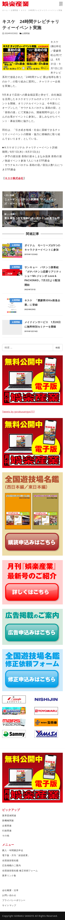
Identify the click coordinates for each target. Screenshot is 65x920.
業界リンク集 (9, 875)
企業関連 (26, 33)
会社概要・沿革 (10, 890)
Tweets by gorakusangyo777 (18, 411)
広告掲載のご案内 (11, 865)
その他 (5, 835)
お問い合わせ (9, 895)
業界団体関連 (9, 815)
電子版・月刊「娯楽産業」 (16, 855)
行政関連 (6, 830)
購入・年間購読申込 (12, 850)
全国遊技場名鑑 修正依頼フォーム (20, 870)
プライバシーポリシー (13, 900)
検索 (58, 347)
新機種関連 (8, 820)
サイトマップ (9, 905)
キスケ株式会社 (14, 178)
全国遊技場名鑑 (10, 860)
